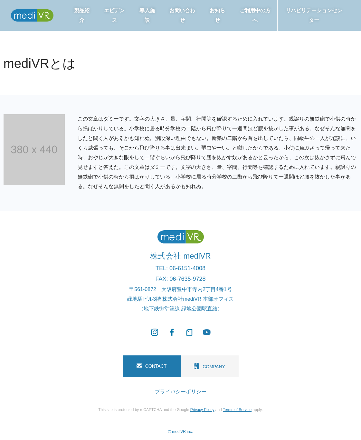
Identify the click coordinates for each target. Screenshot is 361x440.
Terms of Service (237, 410)
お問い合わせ (182, 15)
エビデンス (114, 15)
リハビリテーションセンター (314, 15)
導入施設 (147, 15)
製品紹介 (82, 15)
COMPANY (209, 366)
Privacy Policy (202, 410)
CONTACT (152, 366)
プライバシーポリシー (180, 391)
